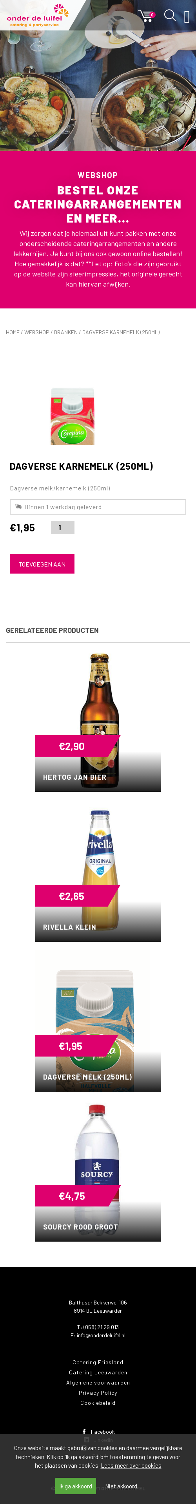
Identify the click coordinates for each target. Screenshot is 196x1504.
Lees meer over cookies (131, 1465)
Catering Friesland (98, 1362)
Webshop (36, 332)
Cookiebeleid (98, 1402)
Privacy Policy (98, 1392)
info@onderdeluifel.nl (101, 1335)
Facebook (98, 1431)
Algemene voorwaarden (98, 1382)
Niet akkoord (121, 1486)
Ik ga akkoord (75, 1486)
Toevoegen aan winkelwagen (42, 567)
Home (13, 332)
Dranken (66, 332)
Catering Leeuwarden (98, 1372)
